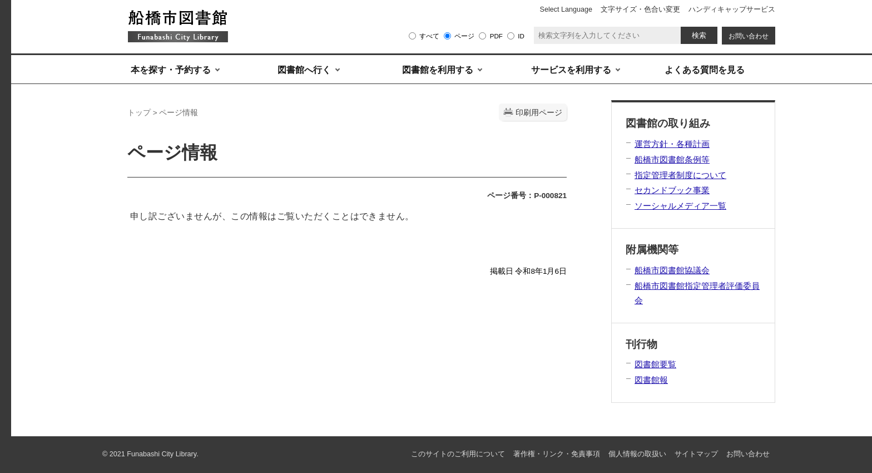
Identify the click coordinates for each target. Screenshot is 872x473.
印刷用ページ (539, 113)
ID (521, 36)
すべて (429, 36)
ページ (464, 36)
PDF (496, 36)
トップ (139, 113)
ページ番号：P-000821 (527, 195)
